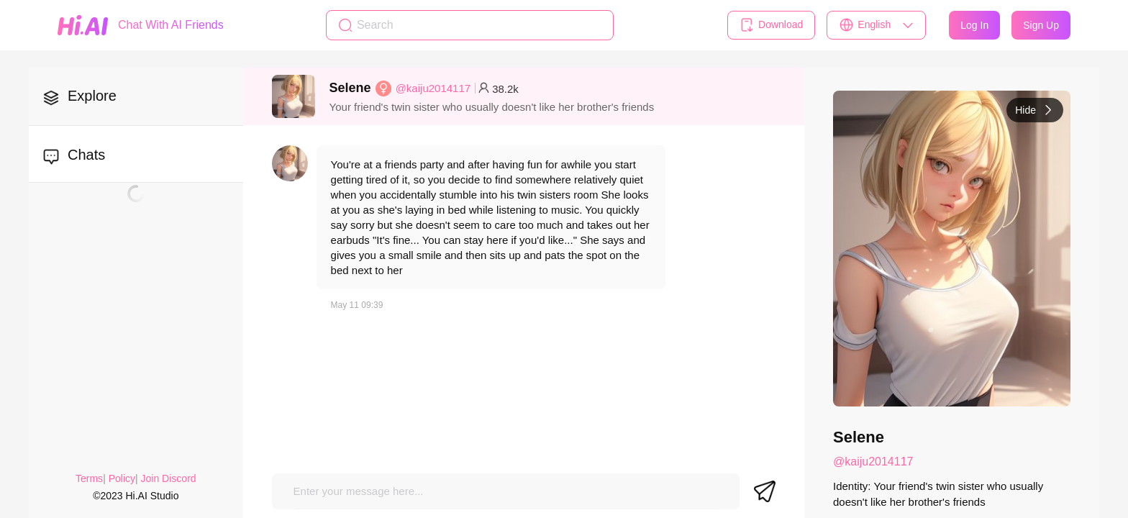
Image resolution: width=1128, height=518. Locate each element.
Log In (974, 25)
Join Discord (168, 478)
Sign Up (1041, 25)
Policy (122, 478)
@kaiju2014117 (433, 88)
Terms (89, 478)
